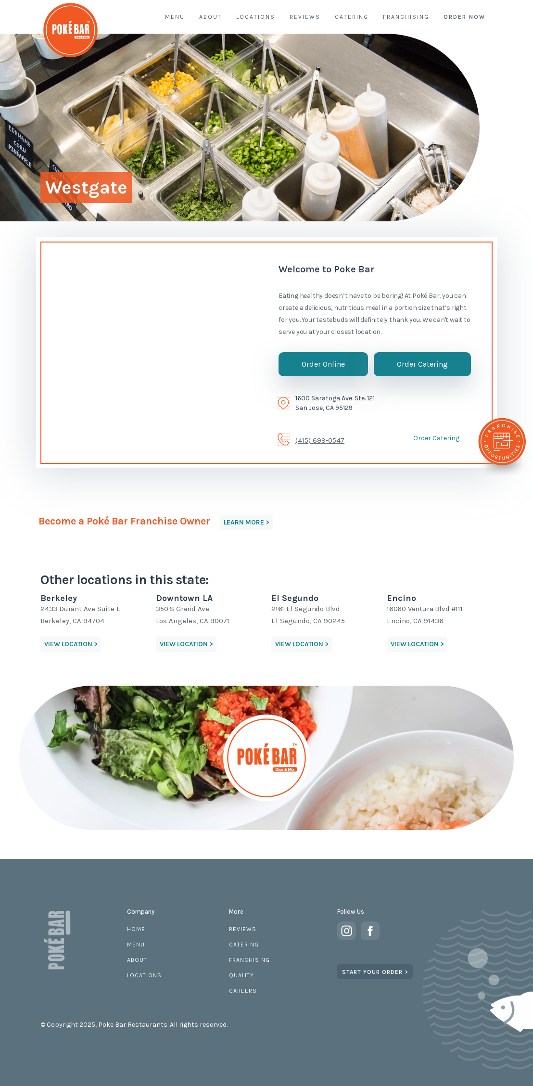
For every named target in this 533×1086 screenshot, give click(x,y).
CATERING (351, 16)
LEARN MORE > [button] (246, 522)
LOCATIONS (255, 16)
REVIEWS (305, 16)
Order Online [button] (323, 364)
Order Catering (436, 438)
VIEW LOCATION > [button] (70, 644)
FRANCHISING (406, 16)
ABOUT (210, 16)
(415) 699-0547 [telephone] (319, 440)
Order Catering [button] (422, 364)
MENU (175, 16)
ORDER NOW (464, 16)
